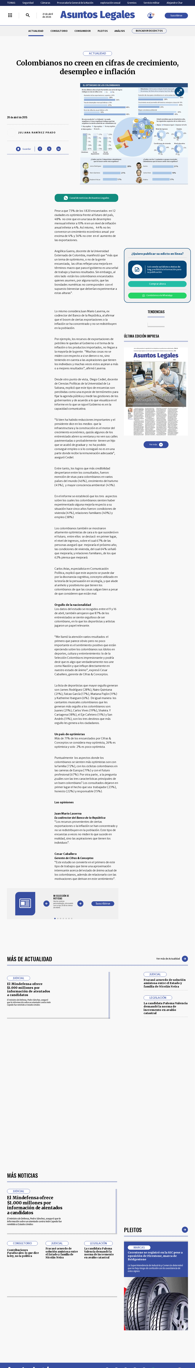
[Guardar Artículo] (23, 149)
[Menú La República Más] (10, 15)
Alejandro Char (175, 2)
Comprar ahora (157, 283)
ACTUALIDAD (35, 30)
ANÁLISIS (119, 30)
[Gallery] (63, 901)
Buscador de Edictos (149, 30)
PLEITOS (103, 30)
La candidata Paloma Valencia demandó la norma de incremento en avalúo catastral (166, 1008)
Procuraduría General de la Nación (75, 2)
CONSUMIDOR (82, 30)
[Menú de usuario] (150, 15)
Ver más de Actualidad (172, 959)
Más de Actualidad (29, 959)
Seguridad (28, 2)
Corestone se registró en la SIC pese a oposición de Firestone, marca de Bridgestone (155, 1256)
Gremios (132, 2)
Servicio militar (152, 2)
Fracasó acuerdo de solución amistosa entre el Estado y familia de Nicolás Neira (165, 983)
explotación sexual (110, 2)
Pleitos (133, 1229)
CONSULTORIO (59, 30)
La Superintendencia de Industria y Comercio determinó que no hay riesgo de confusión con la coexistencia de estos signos (155, 1268)
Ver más (156, 445)
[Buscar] (28, 15)
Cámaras (45, 2)
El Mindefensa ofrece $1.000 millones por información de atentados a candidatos (28, 989)
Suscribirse (176, 15)
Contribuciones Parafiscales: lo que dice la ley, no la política (23, 1253)
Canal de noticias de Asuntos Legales (86, 198)
